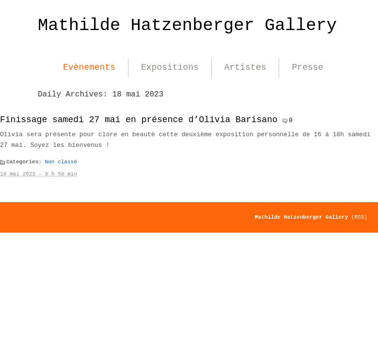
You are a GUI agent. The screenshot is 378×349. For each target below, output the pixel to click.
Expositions (170, 67)
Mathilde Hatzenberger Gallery (187, 25)
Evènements (89, 67)
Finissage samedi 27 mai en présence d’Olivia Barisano (139, 120)
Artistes (245, 67)
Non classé (61, 162)
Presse (307, 67)
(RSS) (359, 217)
